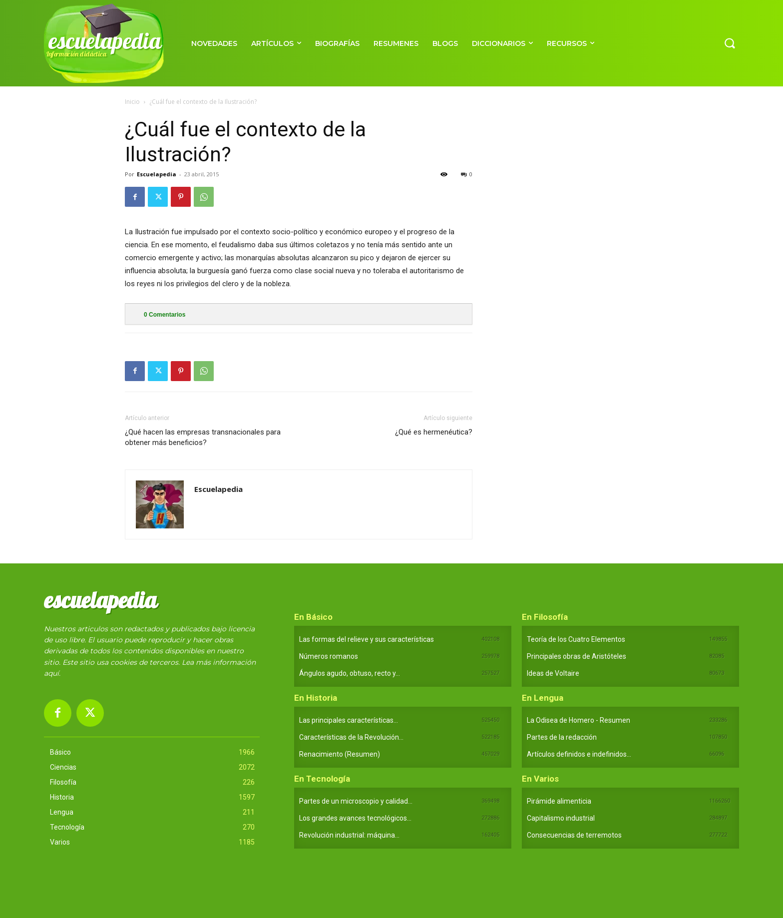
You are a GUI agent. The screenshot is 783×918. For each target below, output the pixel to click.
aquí (51, 673)
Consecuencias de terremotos (574, 835)
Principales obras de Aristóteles (576, 656)
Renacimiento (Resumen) (339, 754)
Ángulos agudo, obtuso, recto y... (349, 673)
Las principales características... (348, 720)
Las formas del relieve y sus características (366, 639)
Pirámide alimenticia (559, 801)
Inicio (132, 101)
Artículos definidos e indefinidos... (579, 754)
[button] (729, 42)
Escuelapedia (156, 174)
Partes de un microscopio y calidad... (355, 801)
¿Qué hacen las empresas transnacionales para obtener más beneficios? (203, 437)
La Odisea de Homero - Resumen (578, 720)
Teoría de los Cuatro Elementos (576, 639)
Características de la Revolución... (351, 737)
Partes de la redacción (562, 737)
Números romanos (328, 656)
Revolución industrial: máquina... (349, 835)
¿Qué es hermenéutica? (433, 432)
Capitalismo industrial (561, 818)
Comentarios (164, 314)
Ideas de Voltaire (553, 673)
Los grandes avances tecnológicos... (355, 818)
